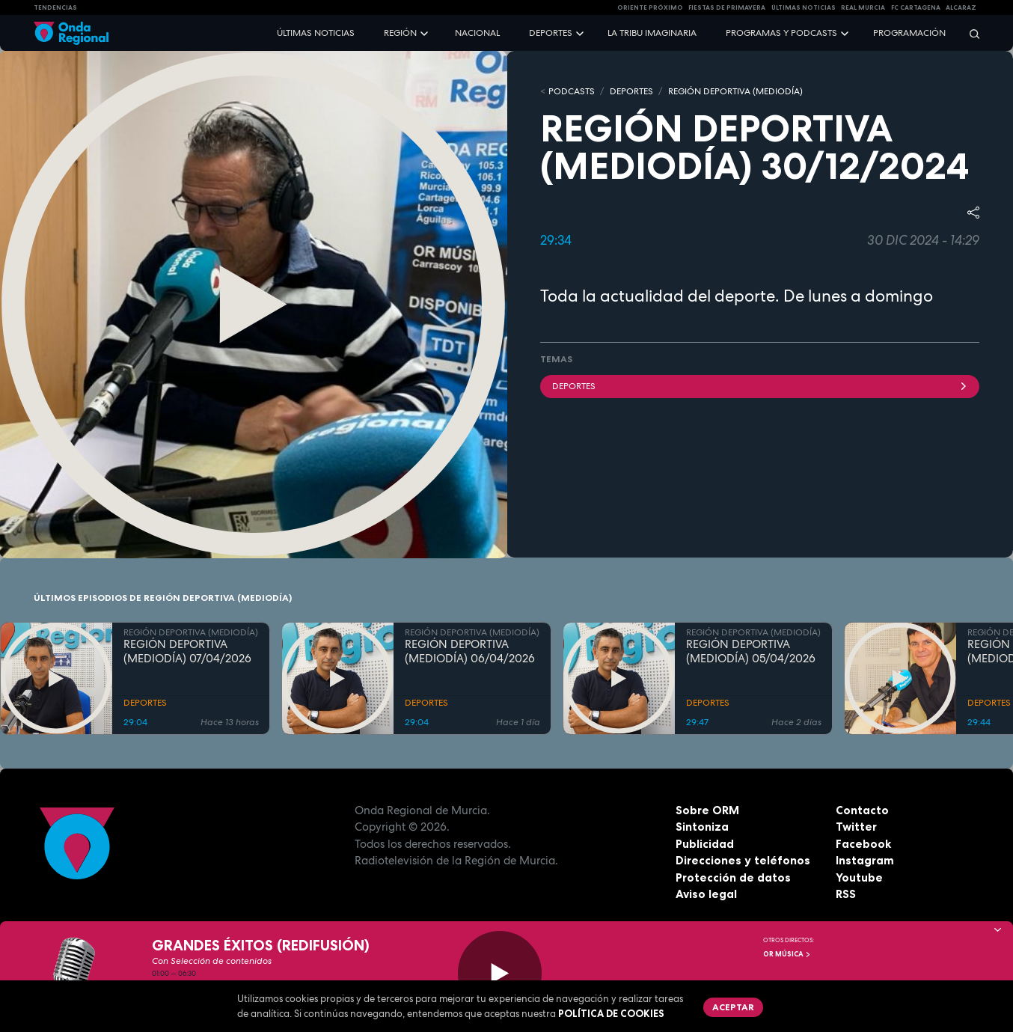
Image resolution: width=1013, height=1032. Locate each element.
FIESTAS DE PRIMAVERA (726, 7)
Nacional (477, 33)
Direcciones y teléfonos (743, 860)
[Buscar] (969, 33)
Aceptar (733, 1007)
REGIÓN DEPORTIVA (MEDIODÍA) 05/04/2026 (750, 652)
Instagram (865, 860)
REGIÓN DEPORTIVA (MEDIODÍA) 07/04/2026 (187, 652)
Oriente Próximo (650, 7)
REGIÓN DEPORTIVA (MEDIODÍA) (735, 91)
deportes (759, 386)
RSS (846, 894)
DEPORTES (631, 91)
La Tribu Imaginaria (652, 33)
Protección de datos (733, 877)
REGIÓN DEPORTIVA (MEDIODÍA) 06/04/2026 (470, 652)
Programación (909, 33)
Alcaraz (961, 7)
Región (400, 33)
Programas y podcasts (781, 33)
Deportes (550, 33)
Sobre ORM (707, 810)
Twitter (856, 826)
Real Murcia (863, 7)
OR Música (787, 954)
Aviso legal (706, 894)
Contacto (862, 810)
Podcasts (571, 91)
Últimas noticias (316, 33)
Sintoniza (702, 826)
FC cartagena (915, 7)
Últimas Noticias (803, 7)
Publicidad (705, 844)
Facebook (863, 844)
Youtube (859, 877)
